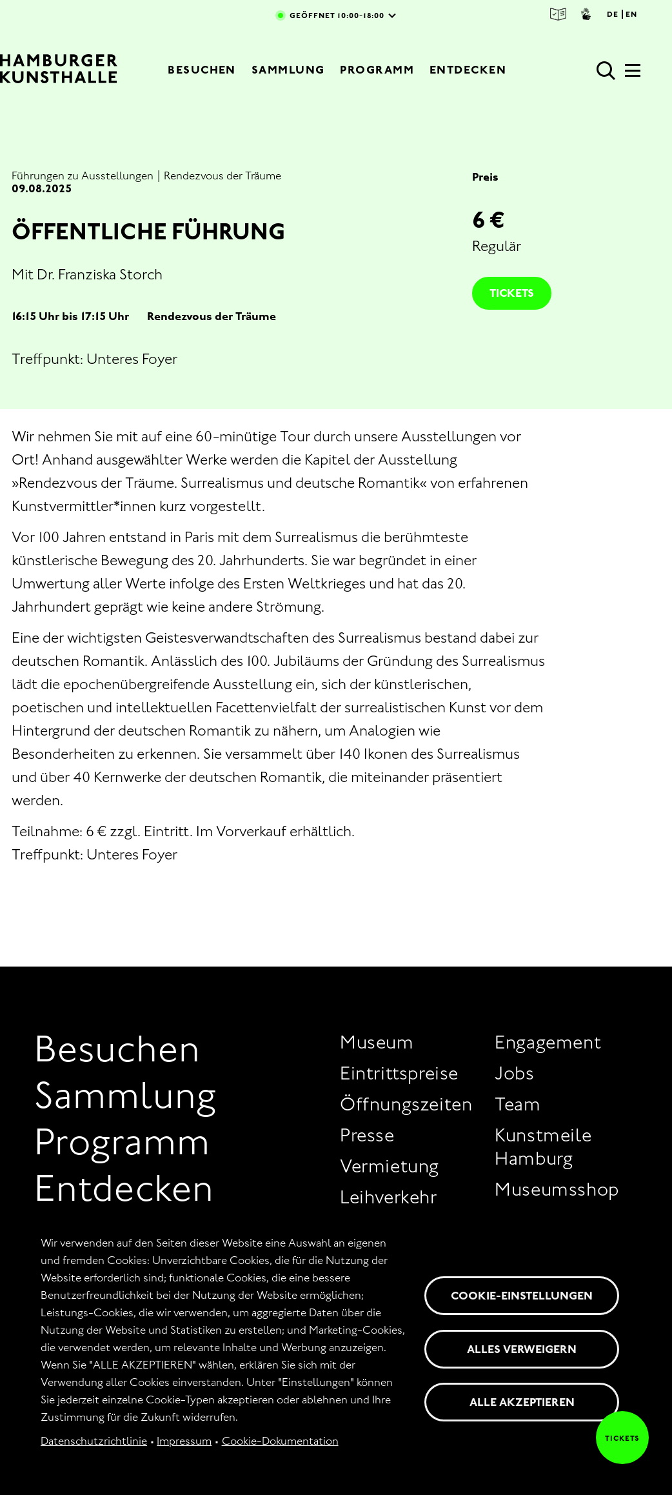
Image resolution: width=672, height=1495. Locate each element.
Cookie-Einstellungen (522, 1296)
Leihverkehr (388, 1197)
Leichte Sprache (558, 14)
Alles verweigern (522, 1349)
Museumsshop (557, 1189)
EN (631, 14)
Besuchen (202, 70)
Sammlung (288, 70)
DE (612, 14)
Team (517, 1104)
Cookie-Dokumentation (280, 1441)
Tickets (511, 293)
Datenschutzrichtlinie (94, 1441)
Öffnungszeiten (406, 1104)
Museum (377, 1042)
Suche (606, 71)
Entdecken (468, 70)
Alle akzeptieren (522, 1402)
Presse (367, 1135)
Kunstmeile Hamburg (543, 1146)
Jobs (514, 1073)
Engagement (548, 1042)
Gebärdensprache (586, 14)
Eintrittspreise (399, 1073)
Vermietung (389, 1166)
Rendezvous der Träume (222, 175)
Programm (377, 70)
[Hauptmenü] (633, 74)
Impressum (184, 1441)
